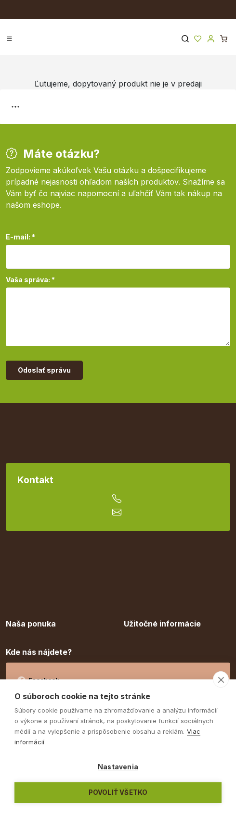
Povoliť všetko (118, 792)
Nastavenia (118, 767)
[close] (221, 679)
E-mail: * (20, 237)
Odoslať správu (44, 370)
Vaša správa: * (30, 280)
